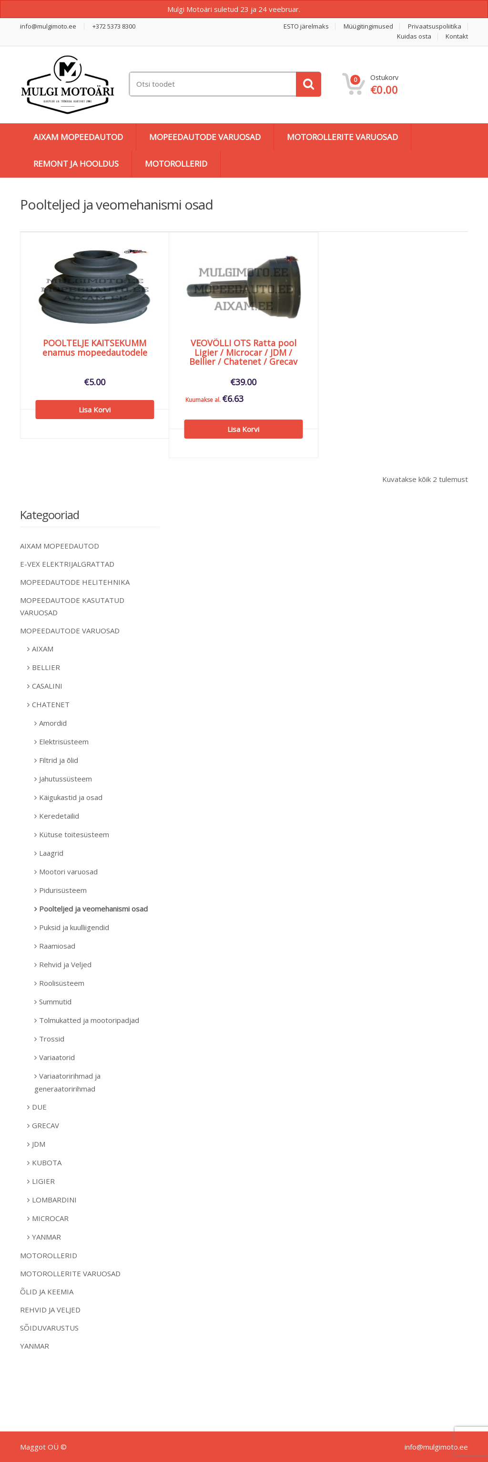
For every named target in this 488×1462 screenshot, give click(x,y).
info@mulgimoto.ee (48, 26)
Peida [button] (311, 9)
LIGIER (43, 1181)
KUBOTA (46, 1162)
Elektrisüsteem (64, 741)
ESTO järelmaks (306, 26)
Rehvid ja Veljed (65, 964)
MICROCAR (50, 1218)
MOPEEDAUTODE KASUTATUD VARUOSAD (72, 606)
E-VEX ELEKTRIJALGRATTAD (67, 564)
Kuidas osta (414, 36)
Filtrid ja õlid (58, 760)
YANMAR (46, 1237)
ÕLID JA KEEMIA (46, 1291)
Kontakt (457, 36)
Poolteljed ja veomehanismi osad (93, 908)
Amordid (53, 723)
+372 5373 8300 (113, 26)
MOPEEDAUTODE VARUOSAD (205, 136)
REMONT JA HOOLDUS (76, 163)
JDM (38, 1144)
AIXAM (42, 648)
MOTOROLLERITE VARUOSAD (342, 136)
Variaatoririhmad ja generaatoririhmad (67, 1082)
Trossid (51, 1038)
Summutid (55, 1001)
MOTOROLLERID (176, 163)
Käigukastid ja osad (70, 797)
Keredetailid (59, 816)
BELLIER (46, 667)
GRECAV (45, 1125)
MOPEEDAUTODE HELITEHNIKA (75, 582)
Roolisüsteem (61, 983)
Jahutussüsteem (65, 778)
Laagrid (51, 853)
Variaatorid (57, 1057)
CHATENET (51, 704)
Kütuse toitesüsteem (74, 834)
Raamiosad (57, 946)
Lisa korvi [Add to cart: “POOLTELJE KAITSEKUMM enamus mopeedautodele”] (95, 409)
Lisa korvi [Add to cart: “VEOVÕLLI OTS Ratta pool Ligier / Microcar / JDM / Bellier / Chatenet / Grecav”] (243, 429)
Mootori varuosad (68, 871)
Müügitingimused (368, 26)
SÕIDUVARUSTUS (49, 1327)
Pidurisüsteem (63, 890)
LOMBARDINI (54, 1199)
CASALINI (47, 686)
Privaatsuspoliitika (434, 26)
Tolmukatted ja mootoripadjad (89, 1020)
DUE (39, 1107)
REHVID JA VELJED (50, 1309)
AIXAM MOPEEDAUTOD (78, 136)
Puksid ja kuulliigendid (74, 927)
